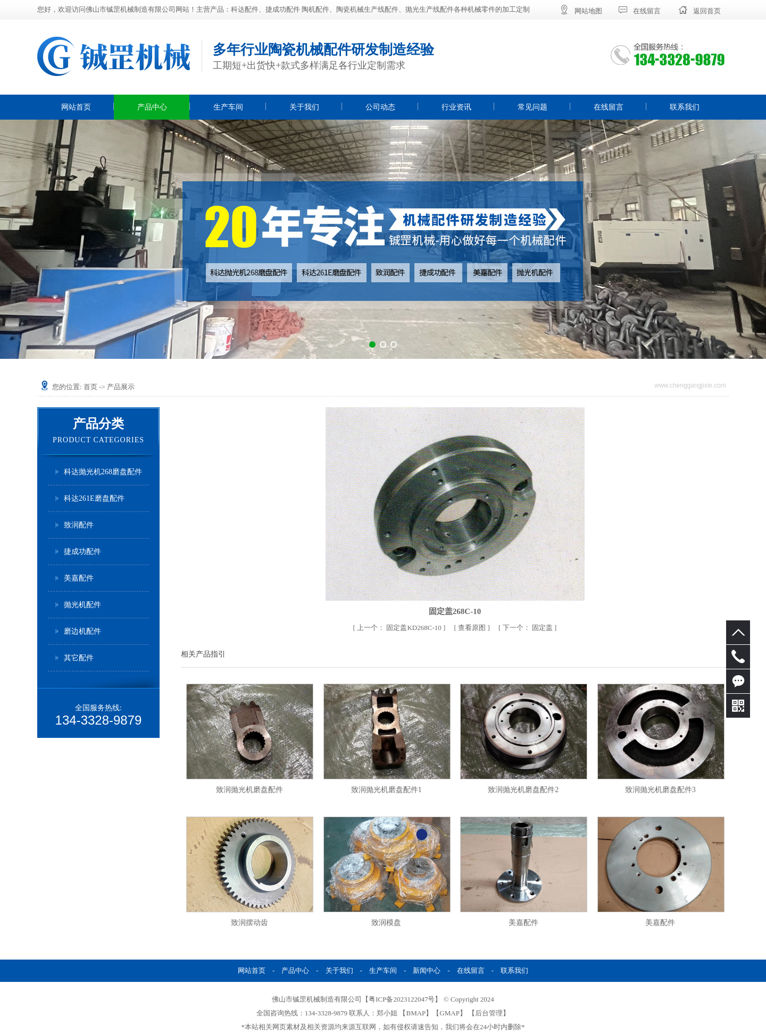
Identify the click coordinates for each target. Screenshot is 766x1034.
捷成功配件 (82, 552)
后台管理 (489, 1013)
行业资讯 (456, 107)
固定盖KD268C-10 (400, 628)
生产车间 (228, 107)
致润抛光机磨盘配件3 (660, 790)
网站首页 (76, 107)
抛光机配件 (82, 605)
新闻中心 (426, 970)
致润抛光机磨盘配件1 (386, 790)
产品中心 (152, 107)
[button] (372, 344)
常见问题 (532, 107)
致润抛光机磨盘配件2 (523, 790)
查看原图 (472, 628)
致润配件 (79, 525)
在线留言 (608, 107)
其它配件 (79, 658)
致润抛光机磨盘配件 (249, 790)
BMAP (416, 1013)
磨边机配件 (82, 631)
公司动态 (380, 107)
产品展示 (121, 387)
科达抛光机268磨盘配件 (103, 472)
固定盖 (529, 628)
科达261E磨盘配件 (94, 498)
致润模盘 (386, 923)
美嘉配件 (79, 578)
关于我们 (304, 107)
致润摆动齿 (249, 923)
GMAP (449, 1013)
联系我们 (685, 107)
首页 (90, 387)
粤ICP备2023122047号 (402, 999)
